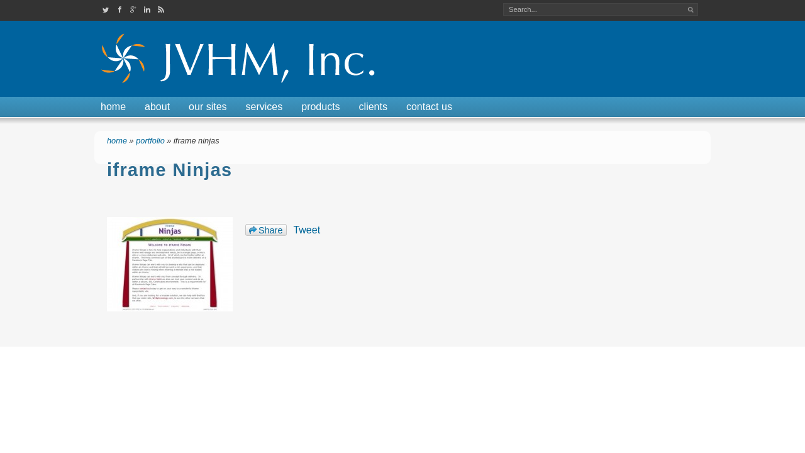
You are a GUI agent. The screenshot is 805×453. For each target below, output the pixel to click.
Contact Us (429, 106)
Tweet (306, 230)
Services (264, 106)
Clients (373, 106)
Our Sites (207, 106)
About (157, 106)
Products (320, 106)
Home (113, 106)
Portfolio (150, 140)
